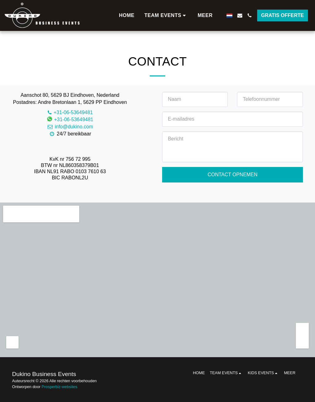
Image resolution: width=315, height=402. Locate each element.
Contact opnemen (232, 174)
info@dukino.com (70, 126)
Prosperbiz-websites (59, 386)
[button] (166, 15)
